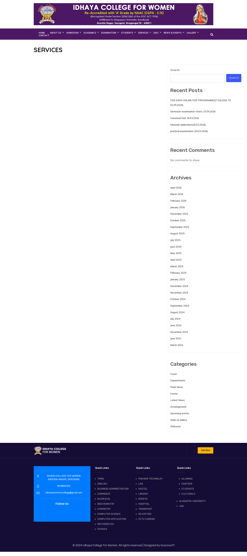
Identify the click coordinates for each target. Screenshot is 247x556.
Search (175, 70)
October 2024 (177, 299)
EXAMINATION (108, 32)
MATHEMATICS (105, 524)
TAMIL (100, 478)
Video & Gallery (178, 419)
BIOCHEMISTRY (105, 503)
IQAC (156, 32)
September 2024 (179, 305)
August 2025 (177, 233)
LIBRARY (143, 493)
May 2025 (175, 253)
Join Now (205, 450)
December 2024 (179, 286)
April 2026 (175, 187)
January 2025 (177, 279)
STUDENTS (127, 32)
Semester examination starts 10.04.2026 (192, 111)
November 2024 (179, 292)
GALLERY (191, 32)
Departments (177, 380)
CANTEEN (186, 483)
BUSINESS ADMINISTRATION (113, 488)
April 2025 (175, 259)
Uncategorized (178, 406)
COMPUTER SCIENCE (109, 514)
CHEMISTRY (104, 509)
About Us (55, 32)
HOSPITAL (144, 503)
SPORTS (142, 498)
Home (42, 32)
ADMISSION (72, 32)
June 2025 (175, 246)
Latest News (177, 400)
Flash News (176, 387)
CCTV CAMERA (146, 519)
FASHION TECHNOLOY (150, 478)
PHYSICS (102, 529)
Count (173, 374)
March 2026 (176, 194)
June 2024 (175, 325)
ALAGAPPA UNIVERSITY (192, 501)
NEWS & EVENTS (173, 32)
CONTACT (44, 35)
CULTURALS (188, 493)
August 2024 (177, 312)
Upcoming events (179, 413)
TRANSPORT (145, 509)
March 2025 (176, 266)
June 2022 (175, 338)
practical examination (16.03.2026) (189, 131)
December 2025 (179, 213)
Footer (174, 393)
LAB (140, 483)
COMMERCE (103, 493)
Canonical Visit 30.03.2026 (184, 118)
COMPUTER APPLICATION (111, 519)
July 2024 (175, 318)
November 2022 (179, 331)
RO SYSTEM (144, 514)
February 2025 (178, 272)
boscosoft (167, 545)
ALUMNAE (187, 478)
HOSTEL (142, 488)
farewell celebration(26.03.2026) (188, 124)
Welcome (175, 426)
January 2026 (177, 207)
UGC (181, 506)
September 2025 (179, 227)
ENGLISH (102, 483)
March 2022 (176, 345)
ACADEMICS (89, 32)
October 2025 (177, 220)
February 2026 (178, 200)
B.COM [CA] (103, 498)
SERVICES (143, 32)
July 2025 (175, 240)
